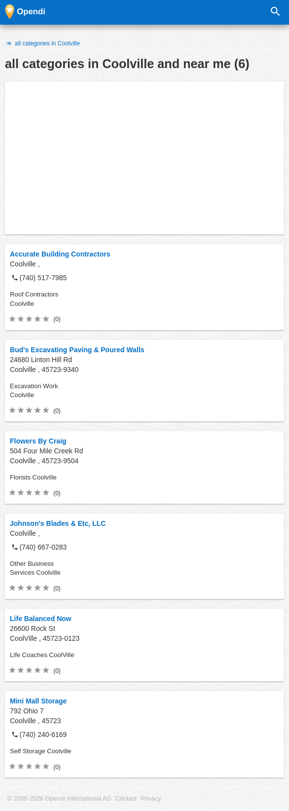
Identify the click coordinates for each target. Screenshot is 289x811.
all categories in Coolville (42, 43)
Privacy (151, 798)
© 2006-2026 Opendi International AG (59, 798)
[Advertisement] (144, 158)
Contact (126, 798)
